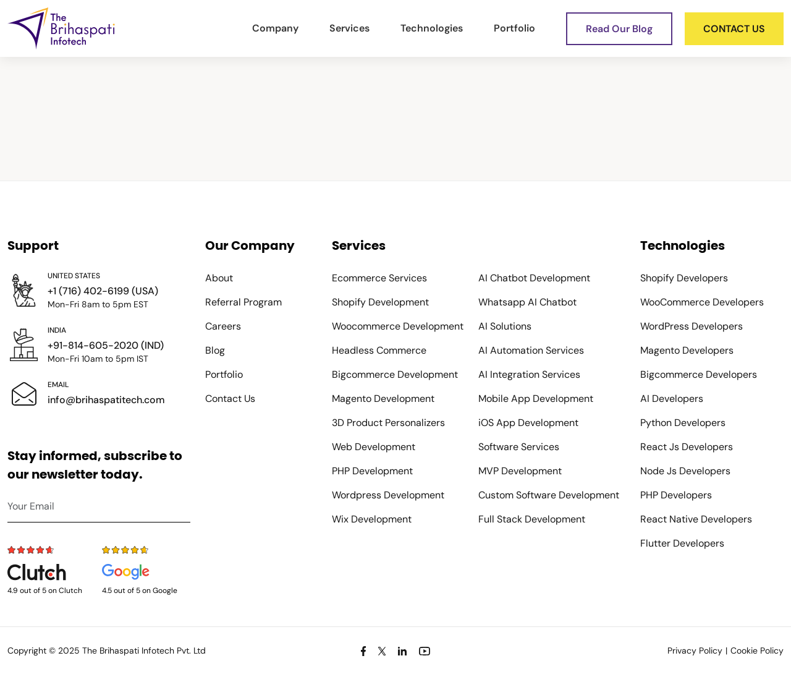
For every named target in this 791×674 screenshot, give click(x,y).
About (219, 277)
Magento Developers (687, 350)
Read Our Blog (619, 28)
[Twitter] (382, 650)
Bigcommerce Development (395, 374)
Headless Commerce (379, 350)
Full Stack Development (531, 519)
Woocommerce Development (397, 326)
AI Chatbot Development (534, 277)
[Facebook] (363, 650)
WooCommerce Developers (702, 302)
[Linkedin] (402, 650)
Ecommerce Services (379, 277)
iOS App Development (528, 422)
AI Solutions (504, 326)
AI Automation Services (531, 350)
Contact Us (230, 398)
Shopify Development (380, 302)
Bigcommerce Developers (698, 374)
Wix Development (372, 519)
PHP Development (372, 470)
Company (275, 28)
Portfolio (514, 28)
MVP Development (520, 470)
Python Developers (682, 422)
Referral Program (243, 302)
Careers (223, 326)
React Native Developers (696, 519)
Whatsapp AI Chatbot (527, 302)
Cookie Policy (757, 650)
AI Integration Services (529, 374)
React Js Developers (686, 446)
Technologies (431, 28)
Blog (215, 350)
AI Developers (671, 398)
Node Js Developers (685, 470)
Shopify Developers (684, 277)
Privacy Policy (694, 650)
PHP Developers (676, 494)
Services (349, 28)
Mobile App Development (535, 398)
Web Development (373, 446)
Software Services (518, 446)
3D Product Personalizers (388, 422)
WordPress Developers (691, 326)
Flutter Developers (682, 543)
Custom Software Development (548, 494)
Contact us (734, 28)
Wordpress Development (388, 494)
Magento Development (383, 398)
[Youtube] (424, 650)
